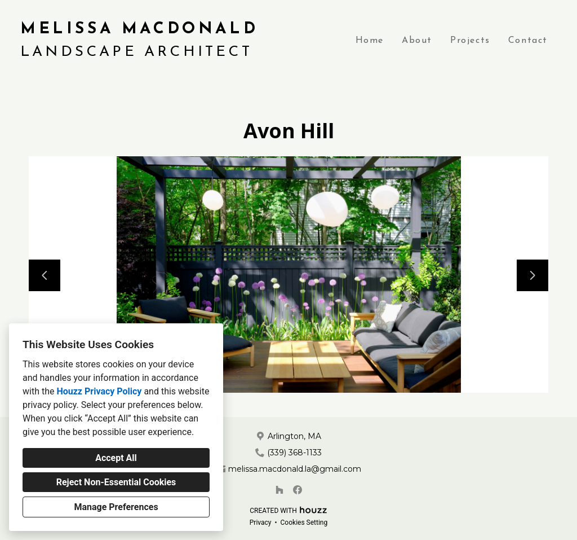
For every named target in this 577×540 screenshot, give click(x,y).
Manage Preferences (116, 507)
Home (370, 40)
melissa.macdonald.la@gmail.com (294, 469)
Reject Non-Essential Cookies (116, 482)
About (417, 40)
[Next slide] (532, 275)
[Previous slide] (44, 275)
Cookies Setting (304, 522)
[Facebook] (297, 489)
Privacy (261, 522)
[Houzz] (279, 489)
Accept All (116, 458)
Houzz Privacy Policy (98, 391)
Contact (528, 40)
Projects (470, 40)
